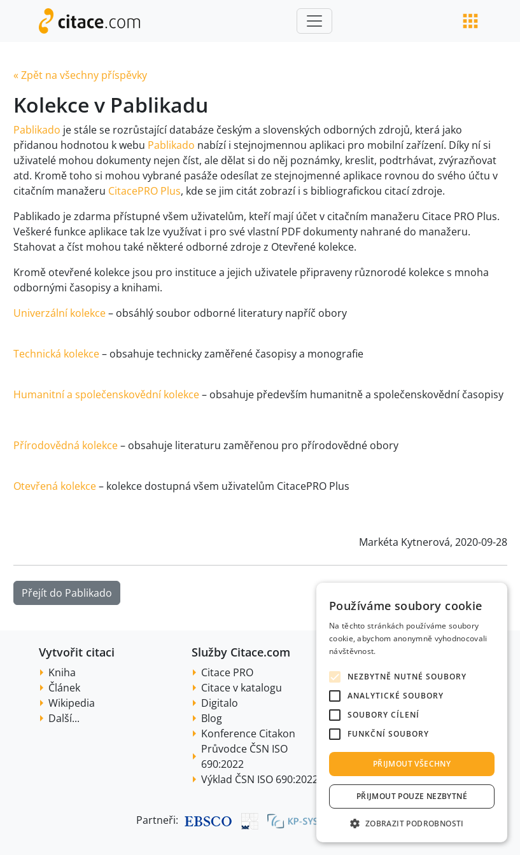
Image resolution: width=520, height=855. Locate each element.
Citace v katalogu (241, 688)
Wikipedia (71, 703)
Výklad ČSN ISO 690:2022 (259, 779)
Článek (64, 688)
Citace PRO (227, 672)
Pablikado (36, 130)
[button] (412, 823)
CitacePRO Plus (144, 191)
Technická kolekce (56, 354)
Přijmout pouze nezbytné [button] (411, 796)
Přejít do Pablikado (67, 593)
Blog (211, 718)
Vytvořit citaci (77, 652)
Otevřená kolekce (54, 486)
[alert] (411, 712)
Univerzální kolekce (59, 313)
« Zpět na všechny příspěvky (80, 75)
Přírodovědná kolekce (65, 445)
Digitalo (219, 703)
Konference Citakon (248, 733)
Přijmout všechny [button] (412, 763)
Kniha (62, 672)
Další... (64, 718)
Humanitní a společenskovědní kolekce (106, 394)
